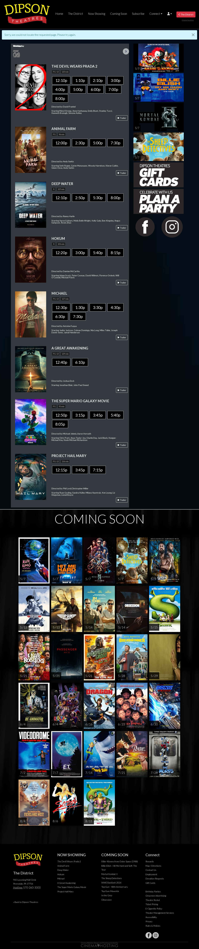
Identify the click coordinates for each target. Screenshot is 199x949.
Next (126, 51)
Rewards (150, 861)
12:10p (61, 80)
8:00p (60, 98)
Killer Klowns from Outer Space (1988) (119, 861)
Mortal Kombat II (109, 874)
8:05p (60, 424)
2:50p (80, 197)
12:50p (61, 415)
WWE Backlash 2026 (111, 882)
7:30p (115, 142)
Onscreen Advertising (156, 895)
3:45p (97, 415)
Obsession (106, 899)
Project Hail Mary (65, 891)
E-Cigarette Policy (154, 908)
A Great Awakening (66, 883)
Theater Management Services (160, 912)
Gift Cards (150, 883)
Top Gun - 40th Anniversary (114, 886)
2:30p (80, 142)
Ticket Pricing (152, 904)
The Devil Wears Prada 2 (69, 861)
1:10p (80, 80)
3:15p (80, 415)
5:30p (97, 197)
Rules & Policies (153, 925)
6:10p (80, 362)
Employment (151, 874)
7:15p (97, 469)
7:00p (113, 89)
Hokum (60, 874)
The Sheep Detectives (111, 878)
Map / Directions (153, 865)
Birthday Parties (153, 891)
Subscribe (138, 13)
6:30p (60, 316)
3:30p (97, 307)
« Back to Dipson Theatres (25, 902)
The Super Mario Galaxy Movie (71, 887)
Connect (154, 13)
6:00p (95, 89)
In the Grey (106, 895)
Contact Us (151, 870)
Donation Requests (155, 878)
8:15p (115, 252)
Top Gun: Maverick (110, 891)
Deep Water (63, 870)
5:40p (97, 252)
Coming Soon (118, 13)
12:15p (61, 469)
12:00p (61, 142)
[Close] (193, 34)
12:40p (61, 362)
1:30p (80, 307)
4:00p (60, 89)
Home (59, 13)
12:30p (61, 307)
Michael (61, 878)
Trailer (122, 118)
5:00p (78, 89)
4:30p (115, 307)
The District (75, 13)
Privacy (149, 921)
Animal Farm (63, 865)
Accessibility (151, 917)
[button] (170, 13)
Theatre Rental (153, 900)
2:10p (97, 80)
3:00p (115, 80)
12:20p (61, 252)
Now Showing (96, 13)
